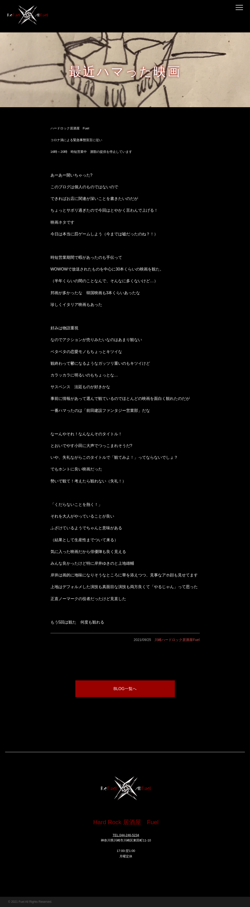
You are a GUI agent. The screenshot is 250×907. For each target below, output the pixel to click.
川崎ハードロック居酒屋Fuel (177, 640)
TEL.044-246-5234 (126, 835)
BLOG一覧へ (124, 689)
